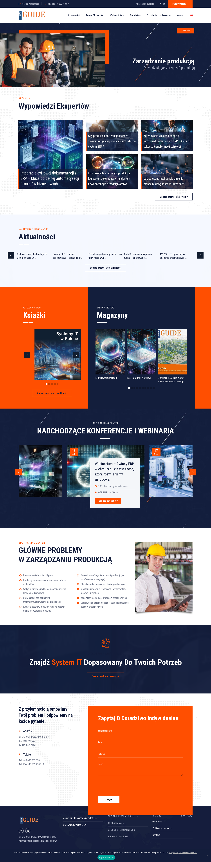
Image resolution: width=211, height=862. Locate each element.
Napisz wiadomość (30, 3)
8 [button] (148, 388)
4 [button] (55, 384)
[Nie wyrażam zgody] (207, 855)
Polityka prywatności (162, 828)
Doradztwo (135, 15)
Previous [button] (11, 255)
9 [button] (151, 388)
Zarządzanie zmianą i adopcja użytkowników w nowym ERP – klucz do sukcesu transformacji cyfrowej (167, 141)
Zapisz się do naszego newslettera (80, 818)
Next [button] (200, 255)
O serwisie (157, 821)
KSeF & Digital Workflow (138, 377)
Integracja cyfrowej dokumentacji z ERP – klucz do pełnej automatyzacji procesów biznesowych (49, 178)
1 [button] (46, 384)
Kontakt (180, 15)
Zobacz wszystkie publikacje (52, 393)
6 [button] (143, 388)
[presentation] (121, 785)
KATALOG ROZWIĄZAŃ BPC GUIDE (105, 653)
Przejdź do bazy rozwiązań (105, 676)
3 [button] (52, 384)
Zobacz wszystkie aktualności (105, 267)
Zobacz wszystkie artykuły (174, 196)
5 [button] (57, 384)
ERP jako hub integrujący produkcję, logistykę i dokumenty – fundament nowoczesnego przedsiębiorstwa (109, 178)
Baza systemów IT (180, 4)
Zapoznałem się (106, 857)
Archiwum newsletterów (74, 824)
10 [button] (154, 388)
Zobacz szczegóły (108, 500)
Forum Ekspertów (95, 15)
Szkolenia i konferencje (159, 15)
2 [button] (49, 384)
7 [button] (145, 388)
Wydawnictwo (117, 15)
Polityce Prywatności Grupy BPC (183, 852)
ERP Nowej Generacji (106, 377)
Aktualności (74, 15)
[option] (34, 256)
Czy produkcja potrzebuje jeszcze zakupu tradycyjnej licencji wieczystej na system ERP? (112, 141)
